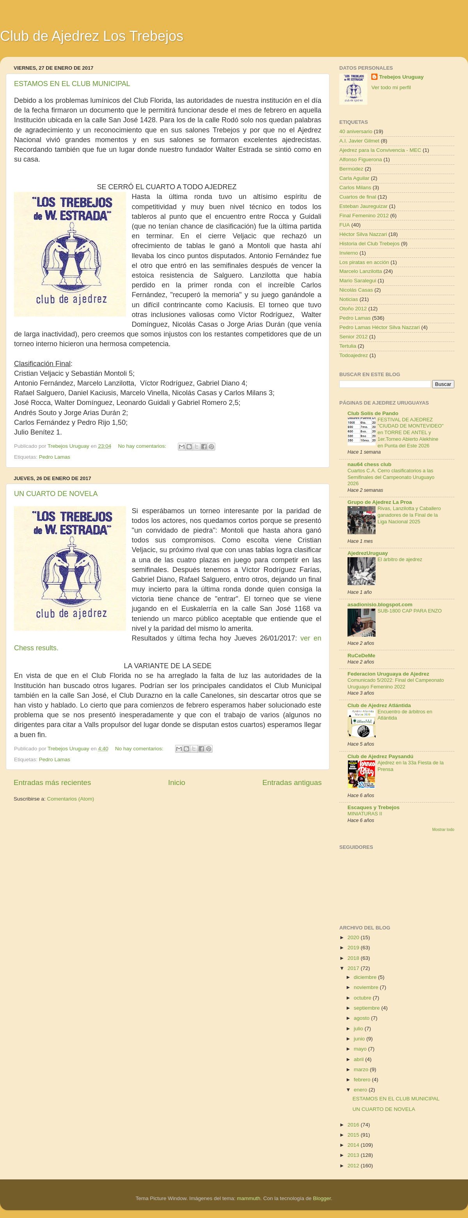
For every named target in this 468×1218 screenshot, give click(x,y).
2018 (354, 958)
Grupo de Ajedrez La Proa (379, 502)
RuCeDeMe (361, 655)
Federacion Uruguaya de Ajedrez (388, 674)
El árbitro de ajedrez (400, 559)
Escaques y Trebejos (373, 807)
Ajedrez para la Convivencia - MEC (380, 150)
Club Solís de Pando (373, 413)
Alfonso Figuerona (360, 159)
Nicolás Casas (356, 290)
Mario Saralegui (357, 280)
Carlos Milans (355, 187)
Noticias (348, 299)
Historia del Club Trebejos (369, 243)
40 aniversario (355, 131)
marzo (362, 1069)
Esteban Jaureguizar (363, 206)
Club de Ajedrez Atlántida (379, 705)
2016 (354, 1125)
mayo (361, 1049)
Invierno (348, 253)
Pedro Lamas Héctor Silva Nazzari (379, 327)
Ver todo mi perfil (391, 87)
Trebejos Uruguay (401, 77)
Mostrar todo (443, 829)
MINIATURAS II (364, 814)
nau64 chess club (369, 464)
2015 (354, 1135)
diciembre (366, 977)
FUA (344, 225)
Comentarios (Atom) (70, 799)
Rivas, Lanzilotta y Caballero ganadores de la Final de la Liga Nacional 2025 (409, 514)
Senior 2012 (353, 337)
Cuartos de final (357, 197)
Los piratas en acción (364, 262)
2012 (354, 1166)
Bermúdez (351, 169)
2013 (354, 1155)
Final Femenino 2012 (364, 215)
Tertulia (347, 346)
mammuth (248, 1198)
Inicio (176, 782)
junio (360, 1039)
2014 (354, 1145)
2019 (354, 947)
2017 (354, 968)
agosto (362, 1018)
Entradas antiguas (292, 782)
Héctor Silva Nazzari (363, 234)
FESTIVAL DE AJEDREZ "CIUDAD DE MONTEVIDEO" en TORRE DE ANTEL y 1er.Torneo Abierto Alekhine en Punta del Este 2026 (410, 433)
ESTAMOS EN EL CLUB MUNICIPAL (72, 84)
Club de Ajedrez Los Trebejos (91, 36)
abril (359, 1059)
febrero (363, 1079)
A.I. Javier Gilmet (359, 141)
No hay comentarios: (143, 446)
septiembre (367, 1008)
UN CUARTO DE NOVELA (56, 494)
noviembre (367, 987)
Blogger (322, 1198)
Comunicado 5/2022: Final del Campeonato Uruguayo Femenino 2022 (395, 683)
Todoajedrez (353, 355)
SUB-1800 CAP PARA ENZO (410, 611)
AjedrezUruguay (367, 553)
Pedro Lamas (54, 457)
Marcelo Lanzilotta (360, 271)
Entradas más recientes (52, 782)
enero (361, 1090)
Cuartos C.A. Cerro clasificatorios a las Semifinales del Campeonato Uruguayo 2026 (390, 477)
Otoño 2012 (353, 309)
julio (359, 1028)
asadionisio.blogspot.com (380, 604)
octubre (363, 998)
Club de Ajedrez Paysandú (380, 756)
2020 (354, 937)
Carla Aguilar (354, 178)
